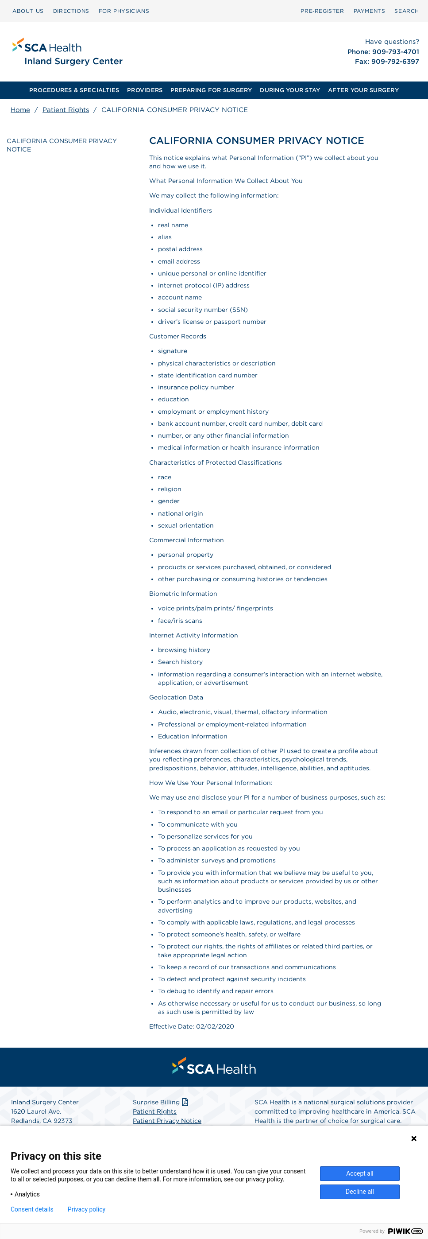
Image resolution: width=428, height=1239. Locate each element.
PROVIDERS (144, 90)
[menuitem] (28, 11)
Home (20, 110)
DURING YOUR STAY (290, 90)
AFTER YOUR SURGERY (363, 90)
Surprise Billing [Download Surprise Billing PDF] (161, 1102)
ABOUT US (28, 11)
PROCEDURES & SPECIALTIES (74, 90)
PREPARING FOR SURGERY (211, 90)
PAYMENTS (370, 11)
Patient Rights (65, 110)
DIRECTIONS (71, 11)
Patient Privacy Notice (167, 1120)
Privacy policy (86, 1209)
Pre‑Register (322, 11)
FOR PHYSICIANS (124, 11)
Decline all (360, 1191)
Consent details (32, 1209)
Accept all (360, 1173)
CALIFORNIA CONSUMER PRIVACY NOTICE (61, 143)
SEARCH (406, 11)
